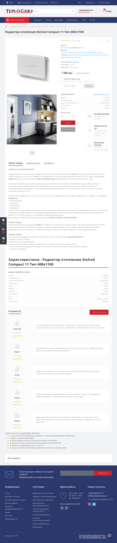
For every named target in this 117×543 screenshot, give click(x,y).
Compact (105, 275)
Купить (89, 86)
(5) (79, 40)
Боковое (105, 301)
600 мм (106, 286)
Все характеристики (102, 94)
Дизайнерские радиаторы (43, 500)
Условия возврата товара (15, 500)
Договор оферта (11, 503)
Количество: (66, 112)
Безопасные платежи (97, 143)
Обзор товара (16, 163)
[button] (10, 2)
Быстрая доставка (99, 114)
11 (107, 296)
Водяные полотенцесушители (44, 496)
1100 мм (105, 288)
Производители (11, 519)
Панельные (104, 294)
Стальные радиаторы (18, 26)
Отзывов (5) (49, 163)
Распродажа (37, 527)
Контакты (54, 3)
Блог (84, 20)
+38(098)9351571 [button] (96, 493)
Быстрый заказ (68, 129)
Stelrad (76, 62)
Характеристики (33, 163)
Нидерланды (104, 281)
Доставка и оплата (41, 3)
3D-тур (92, 20)
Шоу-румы (59, 20)
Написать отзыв (99, 312)
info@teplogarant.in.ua (97, 496)
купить (68, 123)
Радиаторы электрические (43, 493)
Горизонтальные (102, 299)
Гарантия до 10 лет (98, 127)
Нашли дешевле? (83, 73)
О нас (7, 493)
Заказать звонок (84, 12)
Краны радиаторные (41, 524)
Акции (48, 20)
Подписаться (102, 473)
